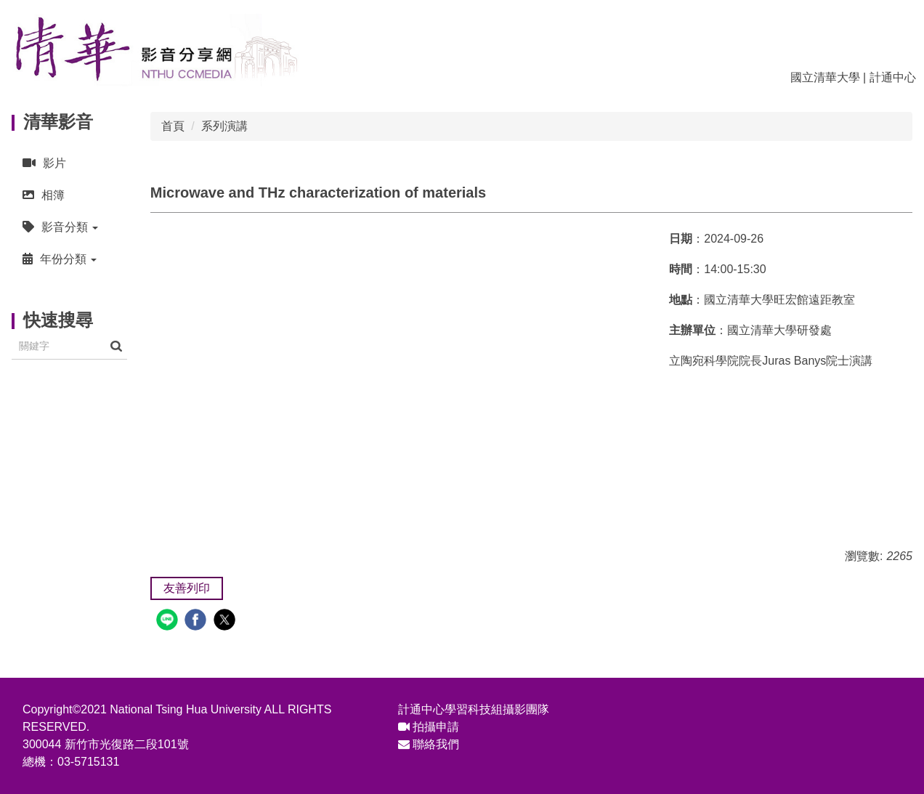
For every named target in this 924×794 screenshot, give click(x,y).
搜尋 (116, 346)
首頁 (173, 126)
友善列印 (186, 588)
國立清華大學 (825, 77)
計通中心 (893, 77)
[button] (69, 227)
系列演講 (224, 126)
